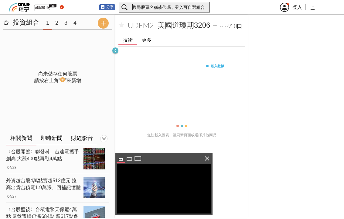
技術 (128, 40)
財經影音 (82, 138)
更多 (147, 40)
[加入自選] (121, 25)
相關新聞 (21, 138)
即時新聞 (52, 138)
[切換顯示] (103, 138)
